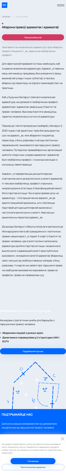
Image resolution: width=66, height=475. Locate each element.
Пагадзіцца (33, 461)
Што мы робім (22, 16)
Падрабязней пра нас (33, 351)
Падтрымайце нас (33, 37)
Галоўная (6, 16)
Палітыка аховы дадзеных (33, 467)
